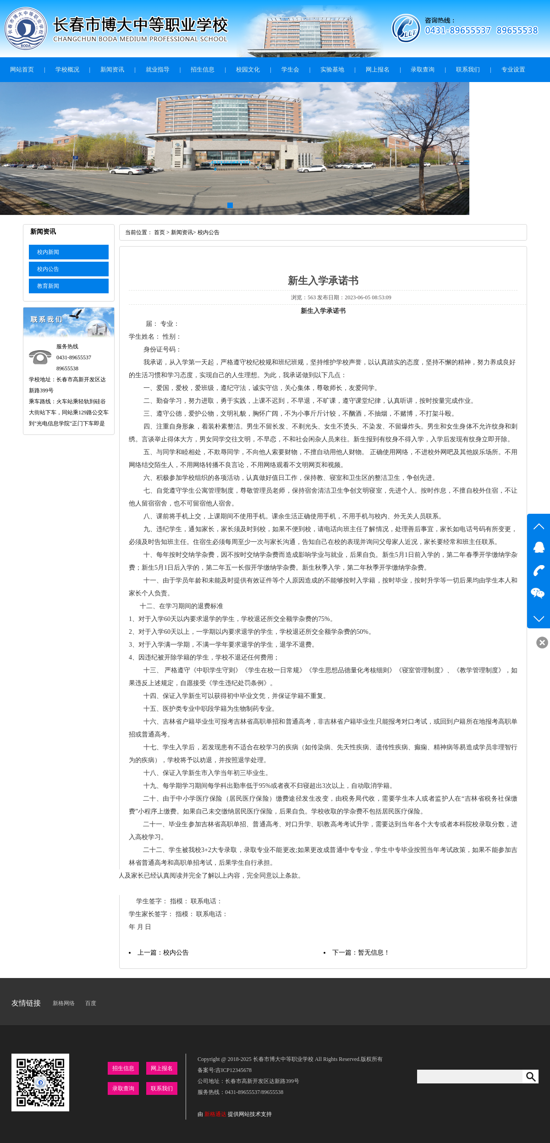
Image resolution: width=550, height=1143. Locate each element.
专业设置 (513, 69)
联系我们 (468, 69)
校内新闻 (48, 252)
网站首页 (22, 69)
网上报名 (378, 69)
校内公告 (48, 269)
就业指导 (158, 69)
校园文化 (248, 69)
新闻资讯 (112, 69)
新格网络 (64, 1003)
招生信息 (202, 69)
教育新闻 (48, 286)
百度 (90, 1003)
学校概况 (67, 69)
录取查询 (422, 69)
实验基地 (332, 69)
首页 (159, 232)
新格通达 (215, 1114)
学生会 (290, 69)
